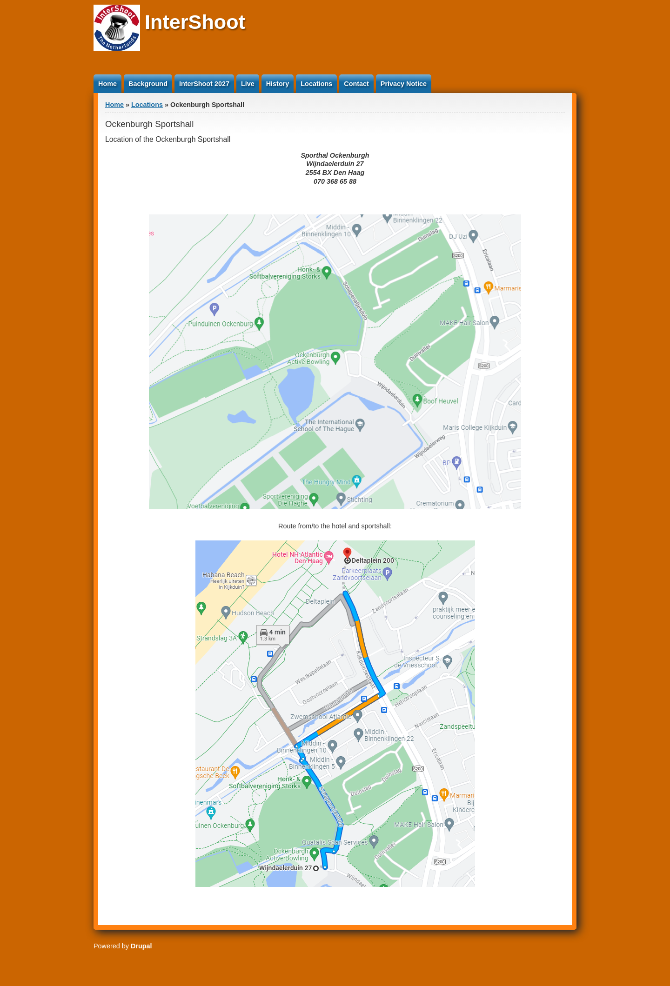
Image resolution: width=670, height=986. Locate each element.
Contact (356, 83)
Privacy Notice (404, 83)
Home (107, 83)
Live (248, 83)
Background (148, 83)
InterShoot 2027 (204, 83)
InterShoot (195, 22)
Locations (316, 83)
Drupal (141, 946)
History (277, 83)
